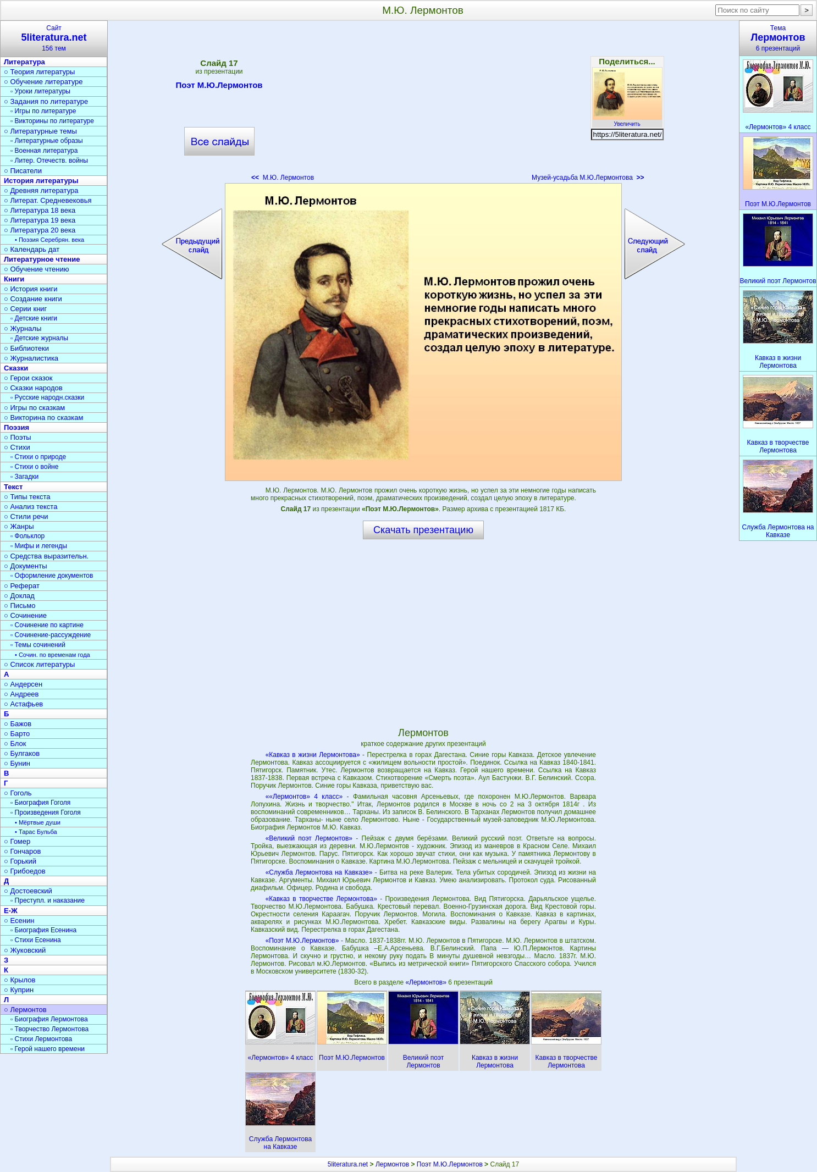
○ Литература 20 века (39, 230)
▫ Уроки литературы (40, 91)
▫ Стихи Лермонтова (41, 1039)
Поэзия (16, 427)
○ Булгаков (22, 753)
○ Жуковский (25, 950)
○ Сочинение (25, 615)
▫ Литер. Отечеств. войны (49, 160)
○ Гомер (17, 841)
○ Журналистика (31, 358)
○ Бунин (17, 763)
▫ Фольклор (27, 536)
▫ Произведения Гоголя (45, 812)
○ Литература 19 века (39, 220)
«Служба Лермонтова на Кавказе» (319, 872)
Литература (24, 62)
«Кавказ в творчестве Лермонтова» (321, 899)
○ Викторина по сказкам (43, 417)
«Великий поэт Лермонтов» (309, 838)
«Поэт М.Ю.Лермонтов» (302, 940)
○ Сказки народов (33, 388)
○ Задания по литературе (46, 101)
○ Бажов (17, 724)
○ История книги (31, 289)
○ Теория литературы (39, 72)
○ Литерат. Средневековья (48, 200)
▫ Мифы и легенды (38, 546)
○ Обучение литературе (43, 82)
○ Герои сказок (28, 378)
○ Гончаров (22, 851)
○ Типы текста (27, 497)
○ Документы (25, 566)
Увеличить (627, 121)
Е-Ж (11, 910)
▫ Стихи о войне (34, 467)
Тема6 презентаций (777, 38)
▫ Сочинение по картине (47, 625)
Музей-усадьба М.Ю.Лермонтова (588, 177)
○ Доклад (19, 595)
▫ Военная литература (44, 150)
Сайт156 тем (54, 38)
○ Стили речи (26, 516)
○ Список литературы (39, 664)
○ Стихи (17, 447)
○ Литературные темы (40, 131)
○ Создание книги (33, 299)
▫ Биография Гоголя (40, 802)
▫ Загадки (24, 476)
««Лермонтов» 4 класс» (304, 796)
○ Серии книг (25, 309)
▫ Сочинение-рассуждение (50, 635)
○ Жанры (19, 526)
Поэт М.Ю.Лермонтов (218, 86)
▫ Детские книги (33, 318)
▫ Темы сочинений (37, 645)
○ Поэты (17, 437)
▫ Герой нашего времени (47, 1049)
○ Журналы (22, 328)
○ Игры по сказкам (34, 407)
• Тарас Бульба (36, 831)
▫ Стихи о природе (38, 457)
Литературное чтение (42, 259)
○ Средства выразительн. (46, 556)
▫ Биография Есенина (43, 930)
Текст (13, 487)
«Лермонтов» (426, 982)
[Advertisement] (422, 104)
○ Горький (20, 861)
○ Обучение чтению (36, 269)
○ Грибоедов (25, 871)
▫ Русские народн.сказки (47, 397)
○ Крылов (19, 980)
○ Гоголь (18, 793)
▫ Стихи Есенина (35, 940)
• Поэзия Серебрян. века (49, 239)
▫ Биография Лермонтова (49, 1019)
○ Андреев (21, 694)
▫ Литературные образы (46, 141)
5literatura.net (348, 1164)
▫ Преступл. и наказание (47, 900)
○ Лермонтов (25, 1009)
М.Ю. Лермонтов (282, 177)
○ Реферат (22, 586)
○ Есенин (19, 920)
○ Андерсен (23, 684)
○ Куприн (19, 990)
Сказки (16, 368)
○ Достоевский (28, 891)
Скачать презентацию (423, 529)
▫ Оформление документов (51, 575)
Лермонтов (392, 1164)
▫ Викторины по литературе (52, 121)
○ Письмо (20, 605)
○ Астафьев (23, 704)
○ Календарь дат (31, 249)
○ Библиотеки (26, 348)
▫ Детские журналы (39, 338)
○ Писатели (23, 171)
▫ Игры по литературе (43, 111)
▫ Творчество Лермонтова (49, 1029)
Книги (14, 279)
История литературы (41, 180)
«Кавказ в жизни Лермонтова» (313, 755)
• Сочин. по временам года (52, 654)
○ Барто (17, 733)
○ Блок (15, 743)
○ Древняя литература (41, 190)
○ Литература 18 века (39, 210)
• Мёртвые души (37, 822)
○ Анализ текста (30, 506)
